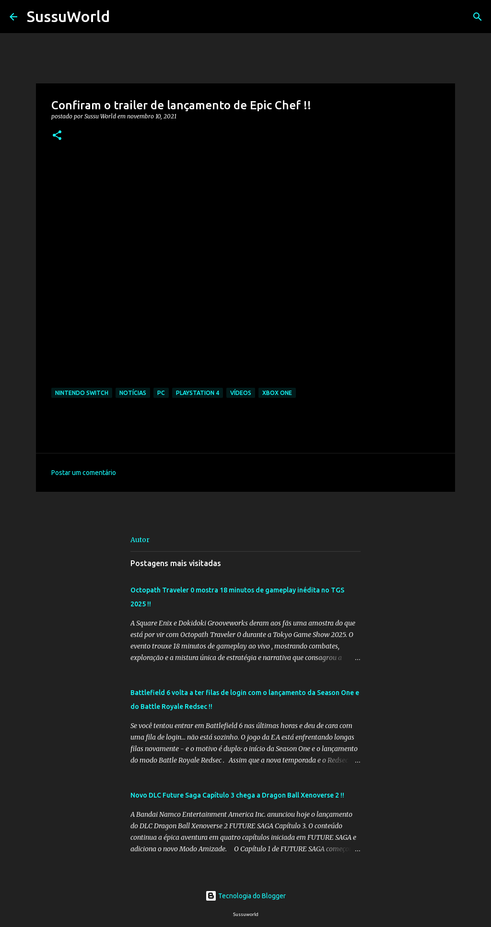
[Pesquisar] (123, 16)
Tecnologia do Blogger (245, 896)
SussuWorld (68, 16)
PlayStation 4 (197, 393)
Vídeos (240, 393)
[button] (57, 135)
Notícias (132, 393)
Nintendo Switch (81, 393)
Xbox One (277, 393)
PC (161, 393)
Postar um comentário (83, 472)
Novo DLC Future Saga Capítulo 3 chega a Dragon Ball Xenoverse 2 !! (237, 795)
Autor (140, 539)
